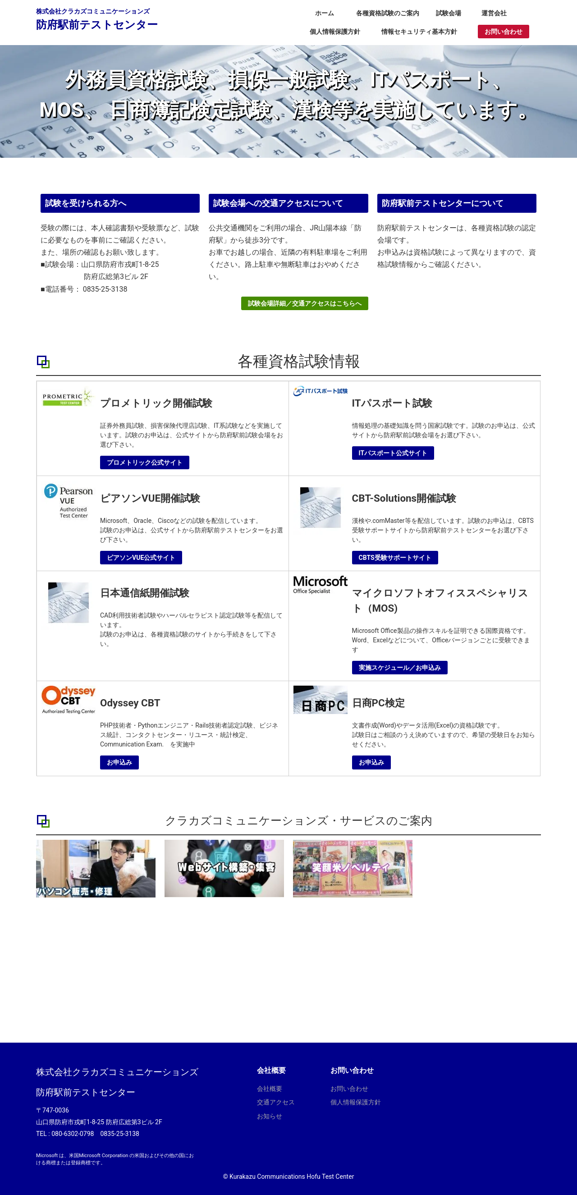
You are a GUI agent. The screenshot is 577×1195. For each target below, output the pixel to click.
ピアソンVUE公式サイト (141, 557)
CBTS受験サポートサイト (395, 557)
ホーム (324, 13)
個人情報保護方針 (335, 31)
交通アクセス (276, 1102)
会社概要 (269, 1088)
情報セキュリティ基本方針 (419, 31)
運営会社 (494, 13)
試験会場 (448, 13)
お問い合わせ (503, 31)
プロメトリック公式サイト (145, 462)
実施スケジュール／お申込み (400, 667)
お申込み (119, 762)
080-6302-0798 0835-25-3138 (95, 1133)
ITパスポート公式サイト (393, 453)
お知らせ (269, 1116)
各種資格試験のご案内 (387, 13)
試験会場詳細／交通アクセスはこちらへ (305, 307)
